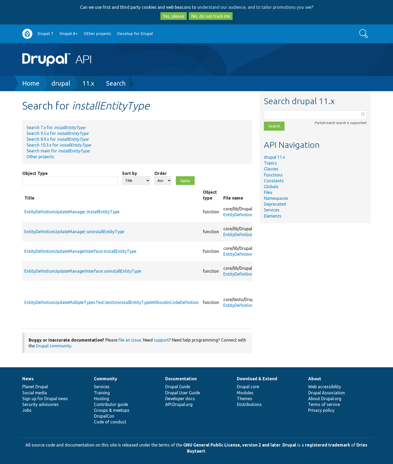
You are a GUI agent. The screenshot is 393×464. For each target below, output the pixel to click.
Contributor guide (111, 404)
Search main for (58, 150)
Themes (244, 398)
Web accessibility (324, 386)
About (314, 378)
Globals (271, 186)
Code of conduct (110, 421)
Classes (271, 168)
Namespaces (276, 198)
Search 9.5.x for (58, 133)
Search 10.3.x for (59, 145)
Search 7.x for (56, 127)
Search (116, 83)
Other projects (97, 33)
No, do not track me (210, 16)
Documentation (181, 378)
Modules (245, 392)
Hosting (101, 398)
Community (105, 378)
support (161, 340)
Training (102, 392)
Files (268, 192)
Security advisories (40, 404)
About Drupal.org (324, 398)
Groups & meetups (111, 410)
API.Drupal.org (179, 404)
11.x (88, 83)
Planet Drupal (35, 386)
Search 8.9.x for (58, 139)
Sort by (129, 173)
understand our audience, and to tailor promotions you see (254, 7)
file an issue (130, 340)
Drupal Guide (177, 386)
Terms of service (324, 404)
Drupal (289, 445)
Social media (34, 392)
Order (160, 173)
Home (31, 83)
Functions (273, 175)
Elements (272, 216)
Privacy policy (321, 410)
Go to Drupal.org (27, 34)
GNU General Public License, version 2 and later (232, 445)
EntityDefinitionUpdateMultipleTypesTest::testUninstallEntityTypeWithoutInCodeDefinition (111, 302)
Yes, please (173, 16)
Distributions (249, 404)
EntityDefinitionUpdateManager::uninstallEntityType (74, 231)
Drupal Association (326, 392)
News (28, 378)
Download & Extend (257, 378)
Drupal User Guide (182, 392)
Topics (270, 163)
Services (272, 209)
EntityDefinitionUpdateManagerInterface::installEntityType (80, 251)
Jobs (27, 410)
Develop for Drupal (135, 33)
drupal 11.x (274, 157)
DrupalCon (104, 416)
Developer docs (180, 398)
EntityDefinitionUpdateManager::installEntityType (71, 211)
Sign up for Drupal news (45, 398)
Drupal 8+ (68, 33)
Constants (274, 180)
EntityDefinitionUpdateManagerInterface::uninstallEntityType (82, 271)
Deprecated (275, 204)
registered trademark (327, 445)
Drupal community (53, 345)
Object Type (35, 173)
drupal (60, 83)
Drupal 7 (45, 33)
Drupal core (248, 386)
